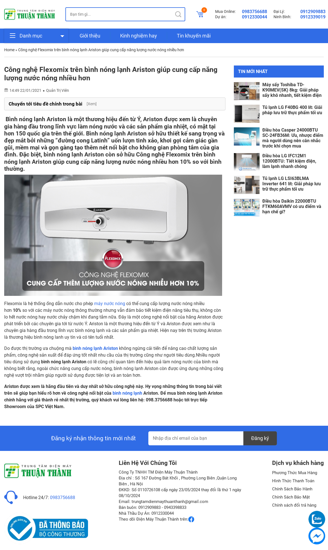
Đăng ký (260, 438)
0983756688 (254, 11)
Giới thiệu (90, 36)
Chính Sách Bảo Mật (291, 497)
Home (9, 50)
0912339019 (312, 17)
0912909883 (312, 11)
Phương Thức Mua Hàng (294, 472)
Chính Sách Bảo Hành (292, 489)
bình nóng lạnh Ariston (95, 348)
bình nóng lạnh (127, 393)
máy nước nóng (109, 303)
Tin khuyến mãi (194, 36)
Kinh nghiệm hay (138, 36)
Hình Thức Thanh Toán (293, 480)
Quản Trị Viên (57, 90)
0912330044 (254, 17)
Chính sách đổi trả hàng (294, 505)
